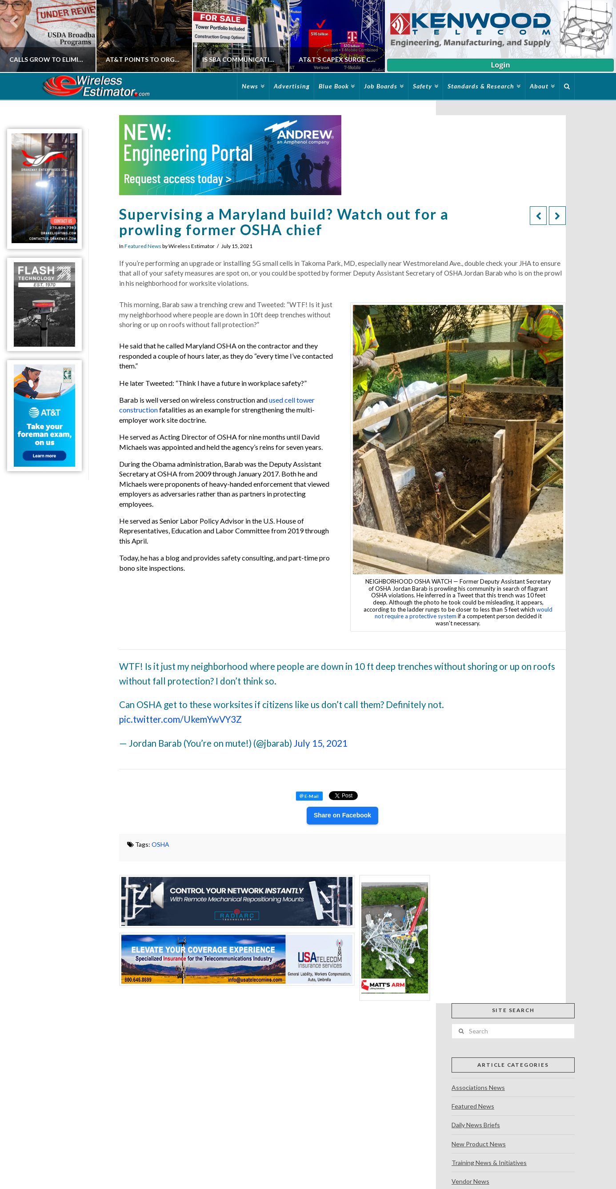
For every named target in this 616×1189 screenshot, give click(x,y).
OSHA (160, 844)
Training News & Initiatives (489, 1162)
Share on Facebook (342, 815)
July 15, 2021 (321, 743)
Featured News (142, 246)
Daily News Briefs (476, 1125)
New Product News (479, 1144)
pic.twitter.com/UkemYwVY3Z (180, 719)
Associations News (478, 1087)
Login (500, 65)
